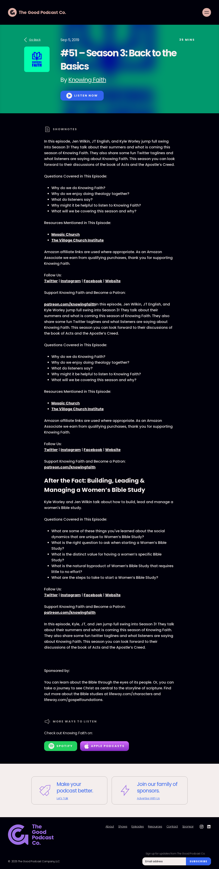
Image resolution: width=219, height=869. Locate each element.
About (110, 826)
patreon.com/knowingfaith (70, 304)
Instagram (71, 280)
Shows (122, 826)
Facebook (93, 280)
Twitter (51, 280)
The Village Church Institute (77, 240)
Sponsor (188, 826)
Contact (172, 826)
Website (113, 280)
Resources (155, 826)
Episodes (137, 826)
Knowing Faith (87, 80)
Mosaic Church (65, 234)
